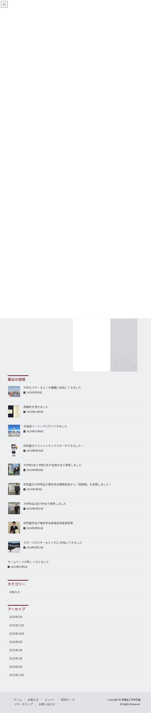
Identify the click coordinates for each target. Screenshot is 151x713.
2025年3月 (15, 650)
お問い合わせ (47, 704)
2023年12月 (16, 675)
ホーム (18, 700)
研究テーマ (68, 700)
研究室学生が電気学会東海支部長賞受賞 (48, 523)
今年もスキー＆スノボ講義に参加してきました (52, 387)
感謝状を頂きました (35, 407)
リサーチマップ (23, 704)
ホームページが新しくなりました (28, 562)
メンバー (49, 700)
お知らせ (14, 592)
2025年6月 (15, 642)
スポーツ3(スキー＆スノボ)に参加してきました (52, 542)
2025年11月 (16, 625)
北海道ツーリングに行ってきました (45, 426)
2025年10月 (16, 634)
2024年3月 (15, 667)
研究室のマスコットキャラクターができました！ (53, 446)
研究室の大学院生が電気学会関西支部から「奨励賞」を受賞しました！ (67, 484)
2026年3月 (15, 617)
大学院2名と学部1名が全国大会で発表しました (52, 465)
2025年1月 (15, 658)
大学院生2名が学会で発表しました (44, 504)
